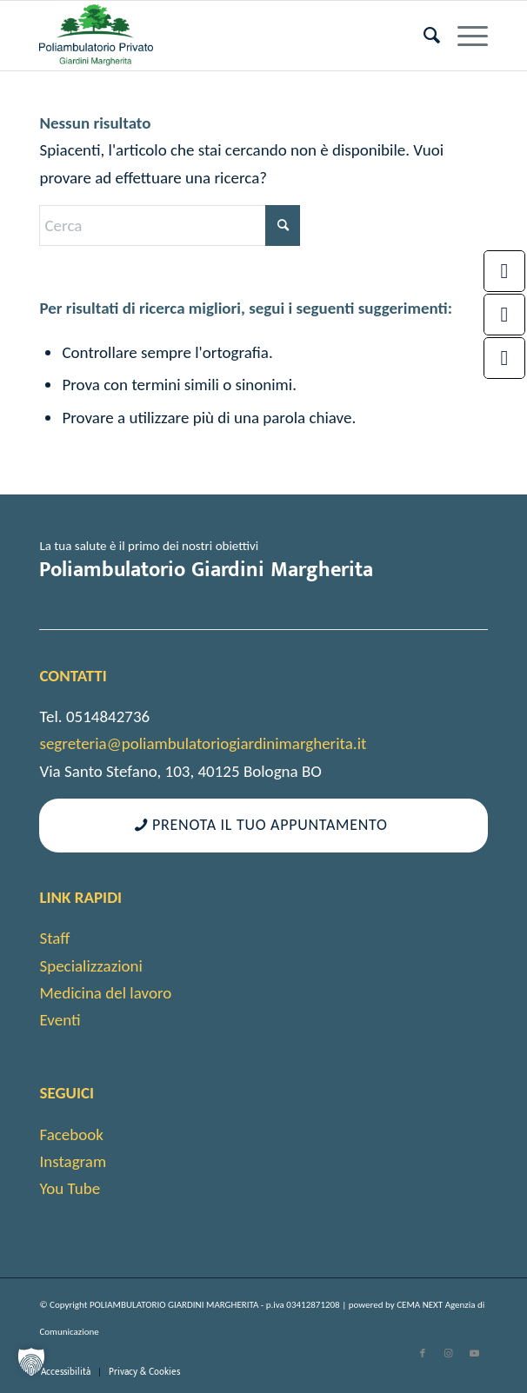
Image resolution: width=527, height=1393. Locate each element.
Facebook (71, 1134)
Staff (54, 938)
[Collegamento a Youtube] (475, 1354)
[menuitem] (423, 35)
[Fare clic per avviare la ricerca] (282, 225)
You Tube (69, 1188)
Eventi (59, 1020)
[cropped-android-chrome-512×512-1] (218, 35)
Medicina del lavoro (105, 993)
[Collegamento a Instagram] (449, 1354)
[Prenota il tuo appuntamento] (263, 825)
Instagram (72, 1161)
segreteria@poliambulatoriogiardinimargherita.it (202, 743)
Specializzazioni (90, 966)
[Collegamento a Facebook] (423, 1354)
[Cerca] (423, 35)
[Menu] (464, 35)
